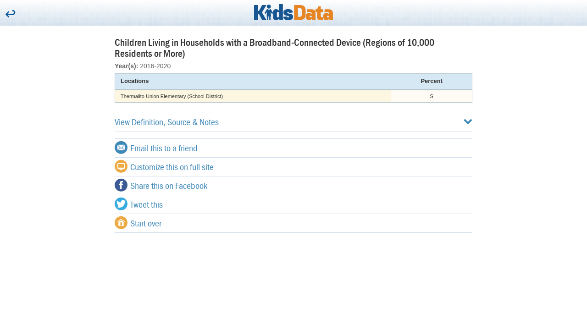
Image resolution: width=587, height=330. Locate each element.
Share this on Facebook (161, 185)
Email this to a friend (156, 147)
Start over (138, 222)
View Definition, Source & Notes (293, 121)
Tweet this (139, 204)
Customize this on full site (164, 166)
